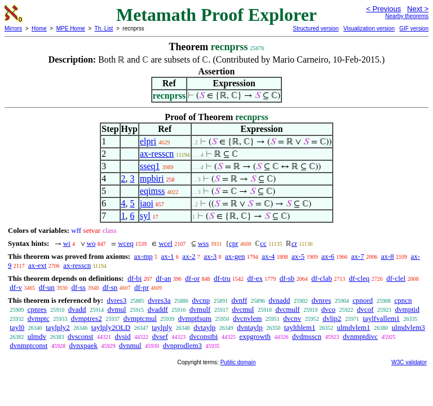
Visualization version (369, 28)
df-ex (254, 278)
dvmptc (39, 318)
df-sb (287, 278)
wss (203, 243)
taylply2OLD (110, 327)
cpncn (403, 300)
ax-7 (357, 256)
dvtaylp (204, 327)
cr (294, 243)
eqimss (152, 191)
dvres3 (116, 300)
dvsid (122, 336)
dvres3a (159, 300)
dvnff (239, 300)
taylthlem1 (300, 327)
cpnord (362, 300)
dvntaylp (250, 327)
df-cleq (359, 278)
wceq (125, 243)
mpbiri (152, 178)
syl (145, 215)
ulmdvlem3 (408, 327)
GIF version (413, 28)
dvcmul (243, 309)
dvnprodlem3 (182, 345)
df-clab (321, 278)
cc (263, 243)
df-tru (222, 278)
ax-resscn (157, 153)
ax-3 (210, 256)
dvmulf (200, 309)
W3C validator (409, 362)
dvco (328, 309)
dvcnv (292, 318)
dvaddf (158, 309)
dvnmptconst (28, 345)
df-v (16, 287)
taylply (162, 327)
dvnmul (130, 345)
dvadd (77, 309)
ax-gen (235, 256)
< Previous (383, 9)
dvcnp (201, 300)
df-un (47, 287)
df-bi (134, 278)
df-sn (110, 287)
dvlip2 (331, 318)
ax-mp (143, 256)
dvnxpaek (83, 345)
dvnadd (279, 300)
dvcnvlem (247, 318)
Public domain (238, 362)
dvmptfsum (194, 318)
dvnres (322, 300)
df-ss (79, 287)
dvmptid (407, 309)
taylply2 (58, 327)
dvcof (365, 309)
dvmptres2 (86, 318)
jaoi (146, 203)
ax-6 (327, 256)
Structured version (315, 28)
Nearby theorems (406, 16)
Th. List (104, 28)
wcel (165, 243)
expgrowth (255, 336)
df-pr (141, 287)
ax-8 (387, 256)
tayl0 (17, 327)
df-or (192, 278)
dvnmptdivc (360, 336)
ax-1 (167, 256)
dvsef (160, 336)
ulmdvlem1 (353, 327)
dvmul (116, 309)
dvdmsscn (306, 336)
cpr (233, 243)
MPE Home (70, 28)
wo (91, 243)
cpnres (37, 309)
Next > (417, 9)
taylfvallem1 (381, 318)
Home (39, 28)
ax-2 (188, 256)
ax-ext (37, 265)
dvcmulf (287, 309)
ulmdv (37, 336)
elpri (148, 141)
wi (66, 243)
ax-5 (297, 256)
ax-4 (268, 256)
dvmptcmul (140, 318)
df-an (163, 278)
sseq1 (150, 166)
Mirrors (13, 28)
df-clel (395, 278)
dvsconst (81, 336)
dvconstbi (203, 336)
